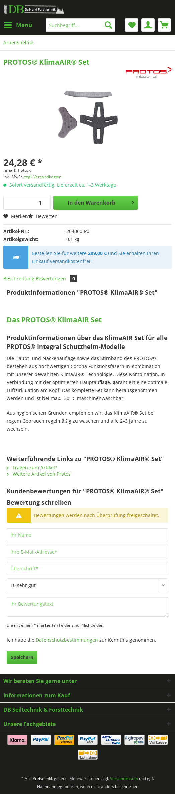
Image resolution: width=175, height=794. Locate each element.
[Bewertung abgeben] (87, 585)
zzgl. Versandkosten (42, 177)
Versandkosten (124, 778)
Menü (18, 24)
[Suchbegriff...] (80, 25)
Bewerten (43, 216)
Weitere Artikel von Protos (39, 474)
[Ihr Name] (87, 534)
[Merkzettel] (131, 25)
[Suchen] (108, 25)
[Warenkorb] (164, 25)
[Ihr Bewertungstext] (87, 607)
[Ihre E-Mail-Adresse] (87, 551)
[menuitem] (17, 25)
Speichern (22, 657)
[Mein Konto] (148, 25)
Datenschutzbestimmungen (67, 640)
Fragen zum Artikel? (32, 467)
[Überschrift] (87, 568)
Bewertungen (56, 278)
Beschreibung (18, 278)
